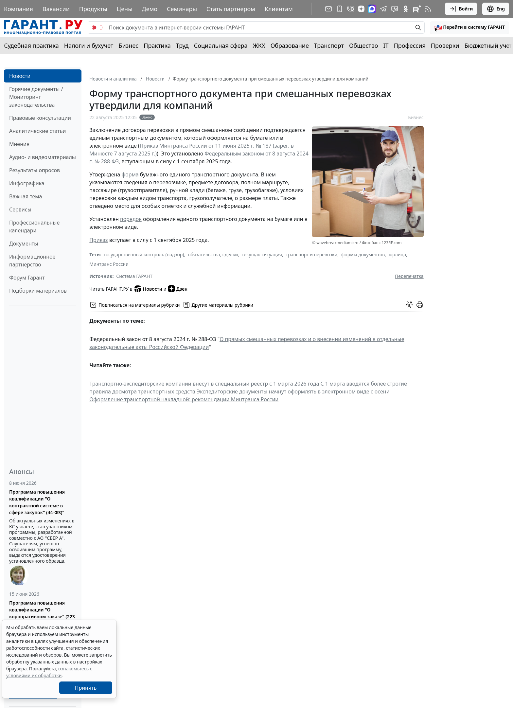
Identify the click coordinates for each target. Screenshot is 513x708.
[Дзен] (361, 9)
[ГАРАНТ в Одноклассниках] (406, 9)
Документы (23, 243)
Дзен (178, 288)
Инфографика (26, 183)
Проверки (445, 45)
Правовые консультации (40, 117)
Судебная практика (31, 45)
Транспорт (329, 45)
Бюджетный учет (488, 45)
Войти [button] (461, 9)
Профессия (410, 45)
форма (129, 174)
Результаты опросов (34, 170)
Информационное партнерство (32, 260)
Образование (290, 45)
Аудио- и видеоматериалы (42, 157)
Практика (157, 45)
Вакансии (56, 9)
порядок (131, 219)
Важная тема (25, 196)
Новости (19, 76)
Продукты (93, 9)
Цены (125, 9)
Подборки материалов (38, 290)
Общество (363, 45)
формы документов (363, 254)
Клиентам (279, 9)
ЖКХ (259, 45)
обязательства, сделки (213, 254)
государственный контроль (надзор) (144, 254)
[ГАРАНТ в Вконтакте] (351, 9)
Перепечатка (409, 276)
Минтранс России (109, 264)
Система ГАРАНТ (134, 276)
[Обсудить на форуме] (409, 305)
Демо (150, 9)
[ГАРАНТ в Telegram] (383, 9)
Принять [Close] (86, 687)
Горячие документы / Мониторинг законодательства (36, 96)
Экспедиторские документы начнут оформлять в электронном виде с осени (293, 391)
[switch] (97, 27)
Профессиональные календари (34, 226)
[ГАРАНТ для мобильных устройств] (340, 9)
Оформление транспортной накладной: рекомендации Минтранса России (183, 399)
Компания (18, 9)
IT (386, 45)
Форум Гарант (27, 277)
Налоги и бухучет (89, 45)
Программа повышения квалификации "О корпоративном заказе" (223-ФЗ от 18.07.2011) (42, 613)
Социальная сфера (221, 45)
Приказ (98, 240)
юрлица (397, 254)
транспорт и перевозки (312, 254)
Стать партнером (230, 9)
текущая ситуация (262, 254)
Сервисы (20, 209)
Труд (182, 45)
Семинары (182, 9)
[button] (469, 27)
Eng (495, 9)
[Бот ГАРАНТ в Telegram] (394, 9)
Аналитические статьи (37, 131)
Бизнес (128, 45)
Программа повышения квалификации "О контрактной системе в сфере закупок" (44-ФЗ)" (37, 502)
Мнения (19, 144)
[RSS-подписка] (428, 9)
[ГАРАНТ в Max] (372, 9)
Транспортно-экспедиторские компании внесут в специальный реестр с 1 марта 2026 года (204, 383)
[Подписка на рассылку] (328, 9)
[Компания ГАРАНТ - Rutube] (417, 9)
